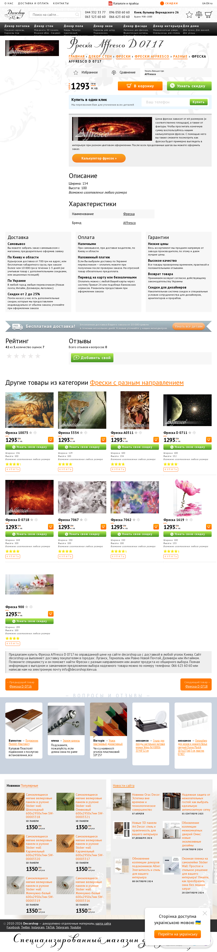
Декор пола (73, 26)
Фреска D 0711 (175, 433)
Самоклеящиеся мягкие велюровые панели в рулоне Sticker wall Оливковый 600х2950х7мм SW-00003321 (90, 806)
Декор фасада (135, 26)
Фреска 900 (14, 607)
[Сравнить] (199, 14)
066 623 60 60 (119, 17)
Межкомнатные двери (165, 30)
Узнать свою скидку (32, 447)
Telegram (62, 927)
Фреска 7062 (121, 520)
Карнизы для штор (104, 30)
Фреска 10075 (16, 433)
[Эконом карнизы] (66, 720)
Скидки (169, 3)
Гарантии (158, 237)
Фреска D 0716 (20, 686)
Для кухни (189, 30)
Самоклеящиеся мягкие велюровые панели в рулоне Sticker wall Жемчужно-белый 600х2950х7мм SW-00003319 (40, 889)
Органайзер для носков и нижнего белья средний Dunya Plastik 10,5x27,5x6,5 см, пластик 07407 (192, 747)
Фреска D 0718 (17, 520)
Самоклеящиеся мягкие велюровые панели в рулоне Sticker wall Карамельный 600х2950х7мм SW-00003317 (90, 847)
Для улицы (189, 32)
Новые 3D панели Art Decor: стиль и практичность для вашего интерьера (145, 828)
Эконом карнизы (71, 741)
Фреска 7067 (68, 520)
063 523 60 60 (95, 17)
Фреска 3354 (68, 433)
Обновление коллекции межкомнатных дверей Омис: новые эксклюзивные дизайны (192, 834)
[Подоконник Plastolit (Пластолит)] (23, 720)
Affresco (150, 74)
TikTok (50, 927)
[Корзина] (209, 14)
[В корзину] (51, 439)
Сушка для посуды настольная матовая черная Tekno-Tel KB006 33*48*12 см (150, 746)
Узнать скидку (187, 85)
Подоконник (100, 32)
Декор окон (103, 26)
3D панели (52, 30)
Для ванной (202, 30)
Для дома (191, 26)
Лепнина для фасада (135, 30)
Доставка (18, 237)
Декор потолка (17, 26)
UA (204, 3)
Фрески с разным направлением (137, 382)
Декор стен (43, 26)
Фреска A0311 (122, 433)
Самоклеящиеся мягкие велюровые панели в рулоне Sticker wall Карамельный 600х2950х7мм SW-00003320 (40, 847)
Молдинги (40, 30)
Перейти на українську (177, 934)
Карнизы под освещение (11, 34)
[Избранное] (189, 14)
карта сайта (103, 923)
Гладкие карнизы (14, 30)
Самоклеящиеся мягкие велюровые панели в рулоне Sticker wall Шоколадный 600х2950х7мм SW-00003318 (40, 806)
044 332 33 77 (95, 12)
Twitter (25, 927)
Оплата (86, 237)
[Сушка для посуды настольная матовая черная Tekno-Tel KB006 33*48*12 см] (150, 720)
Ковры (67, 30)
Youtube (75, 927)
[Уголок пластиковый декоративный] (108, 720)
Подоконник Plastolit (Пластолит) (23, 742)
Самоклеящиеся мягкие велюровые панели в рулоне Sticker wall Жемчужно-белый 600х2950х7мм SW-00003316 (90, 889)
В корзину (140, 85)
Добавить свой (92, 357)
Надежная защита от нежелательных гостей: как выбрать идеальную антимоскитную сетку (196, 802)
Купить (199, 102)
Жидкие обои (41, 32)
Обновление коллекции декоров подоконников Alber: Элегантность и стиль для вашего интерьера (146, 867)
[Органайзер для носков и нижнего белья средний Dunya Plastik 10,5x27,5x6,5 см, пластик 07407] (193, 720)
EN (207, 3)
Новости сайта (123, 785)
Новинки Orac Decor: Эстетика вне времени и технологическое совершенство (146, 802)
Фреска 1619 (173, 520)
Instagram (37, 927)
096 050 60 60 (119, 12)
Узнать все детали (188, 326)
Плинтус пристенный (72, 31)
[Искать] (77, 14)
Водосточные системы (135, 32)
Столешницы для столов (166, 32)
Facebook (13, 927)
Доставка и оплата (33, 3)
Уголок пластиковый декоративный (108, 742)
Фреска (129, 214)
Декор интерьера (167, 26)
